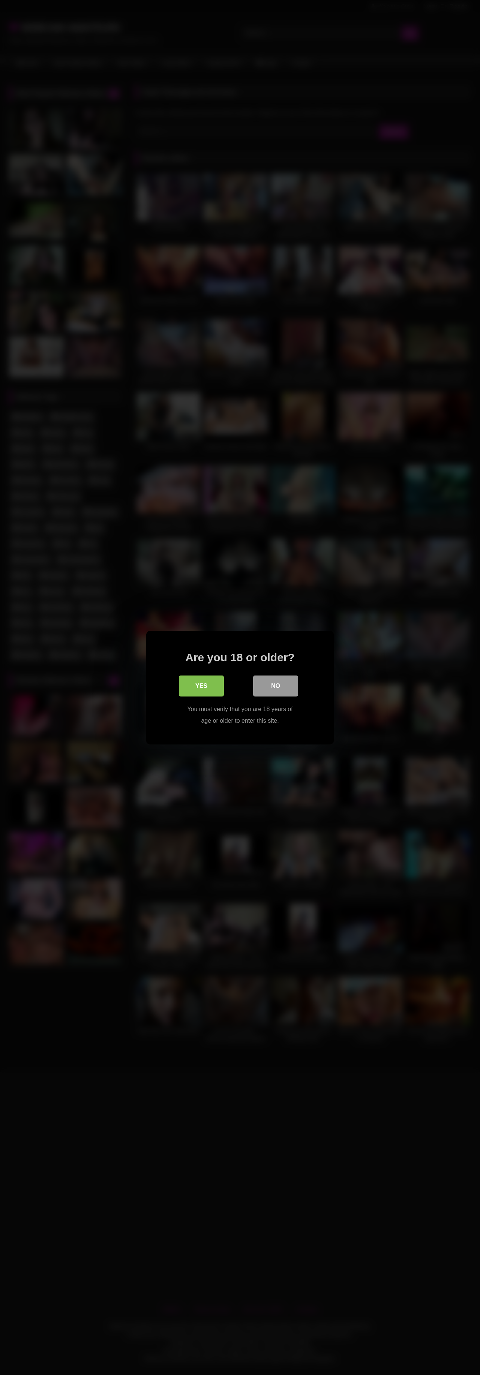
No (275, 685)
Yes (201, 685)
